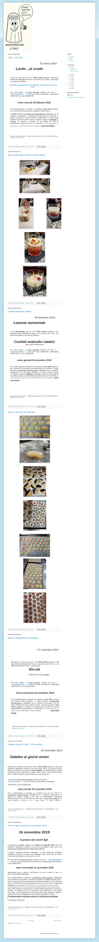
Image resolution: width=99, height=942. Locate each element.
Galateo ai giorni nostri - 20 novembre (25, 744)
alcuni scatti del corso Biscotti (21, 412)
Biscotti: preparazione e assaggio (23, 638)
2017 (70, 79)
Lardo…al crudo (15, 57)
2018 (70, 77)
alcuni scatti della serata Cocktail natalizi (26, 155)
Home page (30, 920)
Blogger (57, 933)
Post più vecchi (57, 920)
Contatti (71, 60)
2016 (70, 81)
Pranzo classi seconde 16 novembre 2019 (27, 825)
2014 (70, 86)
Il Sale (70, 58)
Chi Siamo (71, 56)
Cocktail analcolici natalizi (19, 311)
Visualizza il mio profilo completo (76, 97)
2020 (70, 67)
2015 (70, 83)
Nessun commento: (29, 146)
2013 (70, 88)
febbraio (73, 69)
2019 (70, 74)
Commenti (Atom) (17, 923)
